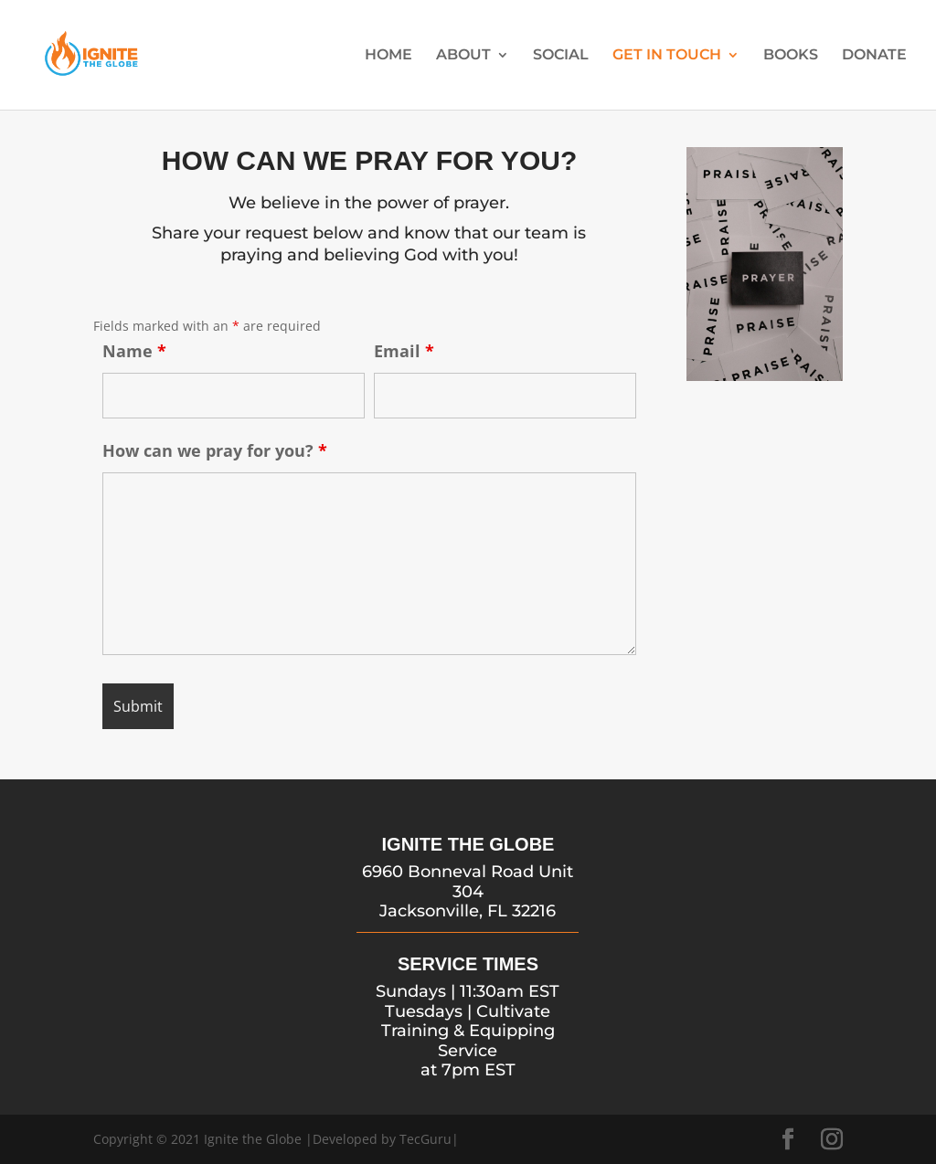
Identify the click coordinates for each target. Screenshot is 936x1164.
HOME (388, 55)
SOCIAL (561, 55)
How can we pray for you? (214, 450)
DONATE (874, 55)
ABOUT (463, 55)
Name (134, 351)
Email (404, 351)
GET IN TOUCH (666, 55)
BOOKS (790, 55)
